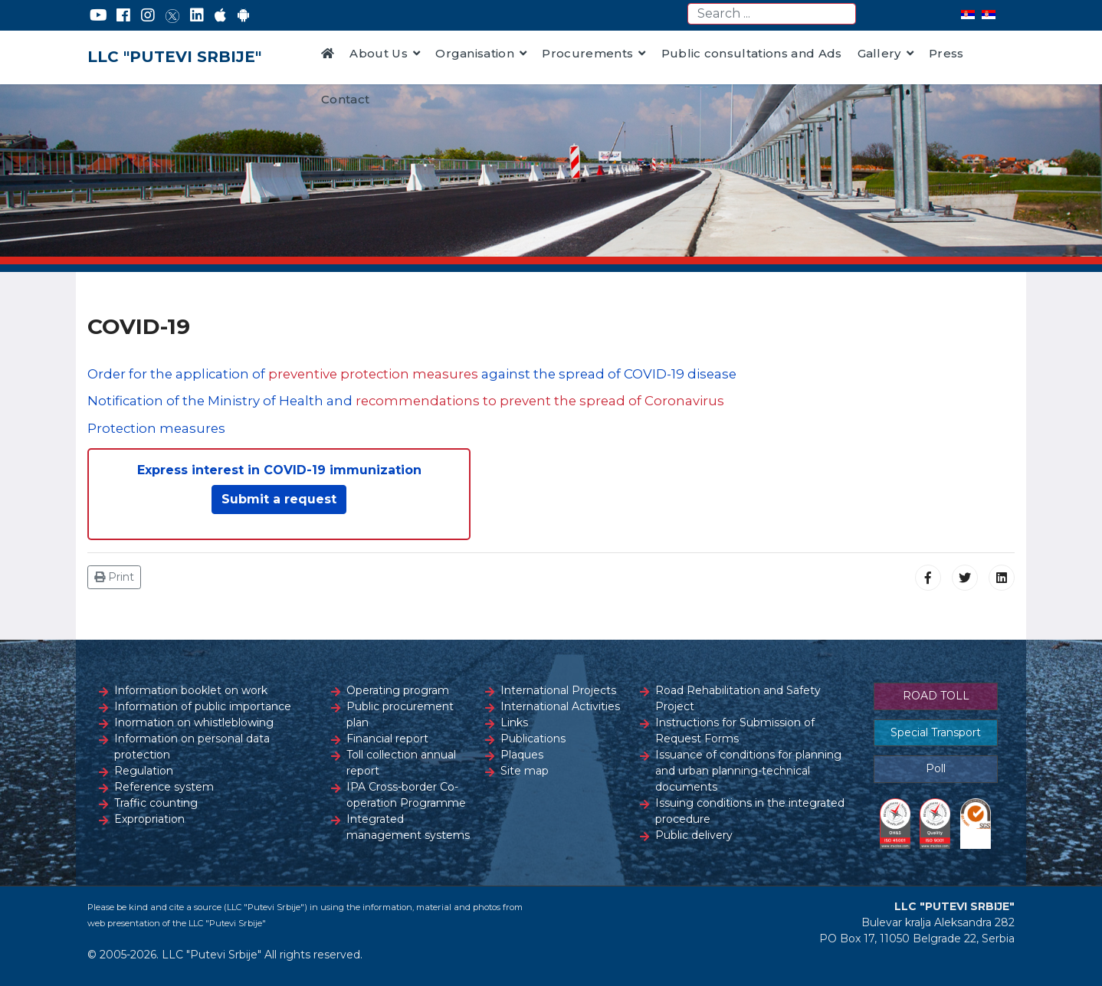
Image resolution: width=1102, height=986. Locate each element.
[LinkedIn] (197, 15)
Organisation (474, 53)
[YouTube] (98, 15)
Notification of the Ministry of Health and (405, 400)
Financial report (387, 738)
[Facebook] (123, 15)
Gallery (879, 53)
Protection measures (156, 428)
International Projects (558, 690)
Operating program (397, 690)
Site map (524, 771)
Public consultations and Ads (751, 53)
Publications (533, 738)
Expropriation (149, 819)
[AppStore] (220, 15)
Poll (936, 768)
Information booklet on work (190, 690)
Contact (345, 99)
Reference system (164, 787)
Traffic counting (156, 803)
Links (514, 722)
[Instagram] (148, 15)
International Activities (560, 706)
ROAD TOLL (936, 696)
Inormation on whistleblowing (194, 722)
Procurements (587, 53)
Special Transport (935, 732)
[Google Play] (244, 15)
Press (946, 53)
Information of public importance (202, 706)
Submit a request (278, 499)
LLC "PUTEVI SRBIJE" (174, 56)
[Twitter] (172, 15)
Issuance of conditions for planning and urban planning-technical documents (748, 771)
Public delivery (694, 835)
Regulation (143, 771)
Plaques (521, 755)
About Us (378, 53)
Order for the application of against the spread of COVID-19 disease (411, 374)
